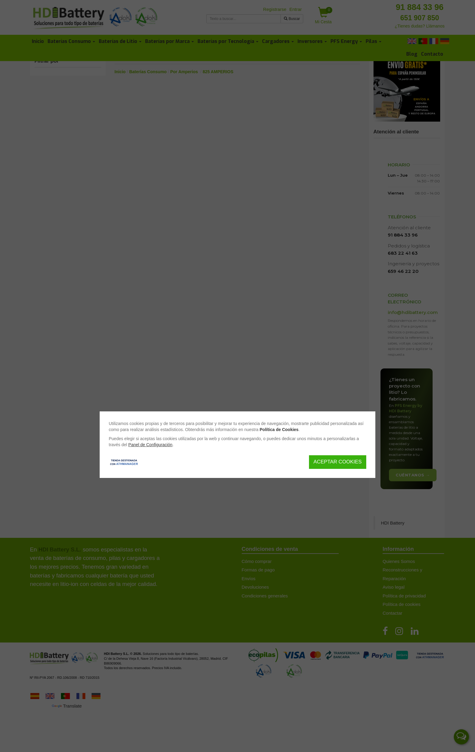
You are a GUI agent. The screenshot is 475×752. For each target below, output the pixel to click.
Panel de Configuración (150, 444)
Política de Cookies (279, 429)
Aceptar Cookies (338, 462)
